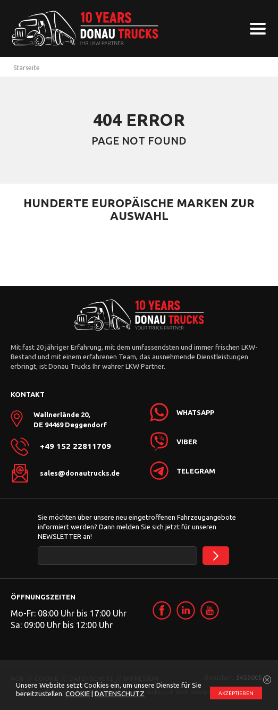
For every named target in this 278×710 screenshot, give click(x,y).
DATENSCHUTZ (120, 693)
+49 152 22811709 (75, 446)
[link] (162, 610)
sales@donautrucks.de (80, 473)
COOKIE (77, 693)
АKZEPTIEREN (236, 693)
